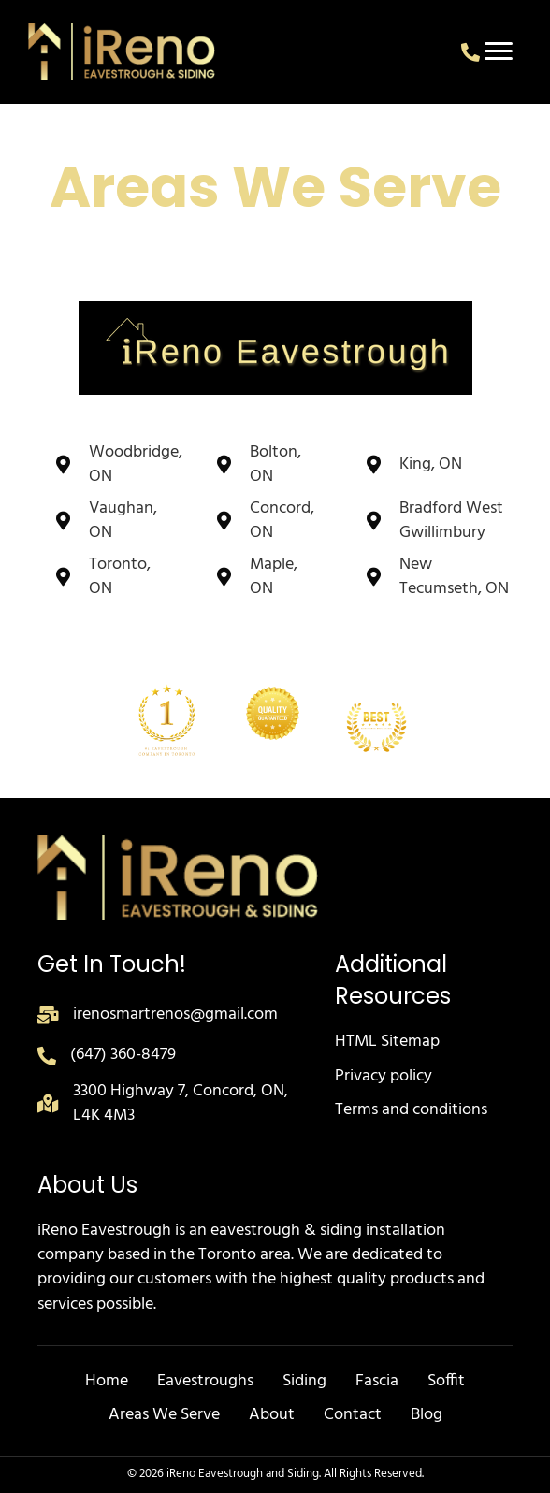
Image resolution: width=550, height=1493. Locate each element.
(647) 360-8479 (123, 1054)
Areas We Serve (164, 1414)
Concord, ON (282, 520)
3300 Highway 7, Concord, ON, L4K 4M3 (180, 1103)
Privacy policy (383, 1076)
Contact (353, 1414)
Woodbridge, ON (135, 464)
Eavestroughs (205, 1381)
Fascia (376, 1381)
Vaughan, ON (123, 520)
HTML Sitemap (387, 1041)
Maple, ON (273, 576)
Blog (426, 1414)
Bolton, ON (275, 464)
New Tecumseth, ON (454, 576)
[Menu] (498, 51)
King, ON (430, 464)
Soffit (446, 1381)
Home (106, 1381)
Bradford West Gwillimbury (451, 520)
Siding (304, 1381)
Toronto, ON (120, 576)
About (272, 1414)
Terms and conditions (411, 1109)
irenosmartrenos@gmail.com (175, 1014)
